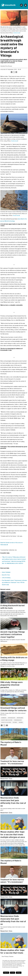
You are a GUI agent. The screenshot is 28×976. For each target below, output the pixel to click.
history (15, 722)
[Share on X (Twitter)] (14, 72)
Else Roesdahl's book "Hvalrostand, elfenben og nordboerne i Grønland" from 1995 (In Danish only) (14, 582)
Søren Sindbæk (6, 572)
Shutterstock (16, 33)
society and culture (6, 720)
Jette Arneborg (6, 577)
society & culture (6, 722)
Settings (18, 972)
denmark (3, 717)
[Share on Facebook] (11, 72)
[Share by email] (16, 72)
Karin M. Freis (6, 575)
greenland (20, 717)
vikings (21, 722)
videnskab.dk (18, 720)
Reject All (6, 972)
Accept (12, 972)
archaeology (11, 717)
